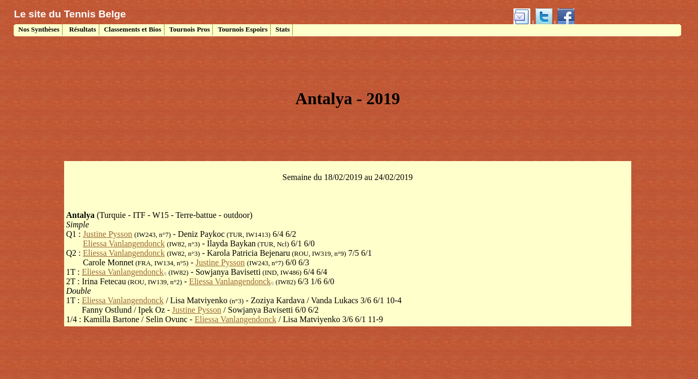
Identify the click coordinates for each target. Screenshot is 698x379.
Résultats (81, 29)
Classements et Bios (132, 29)
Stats (282, 29)
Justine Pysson (107, 234)
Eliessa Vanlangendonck (124, 243)
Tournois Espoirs (243, 29)
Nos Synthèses (38, 29)
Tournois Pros (189, 29)
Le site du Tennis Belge (70, 13)
